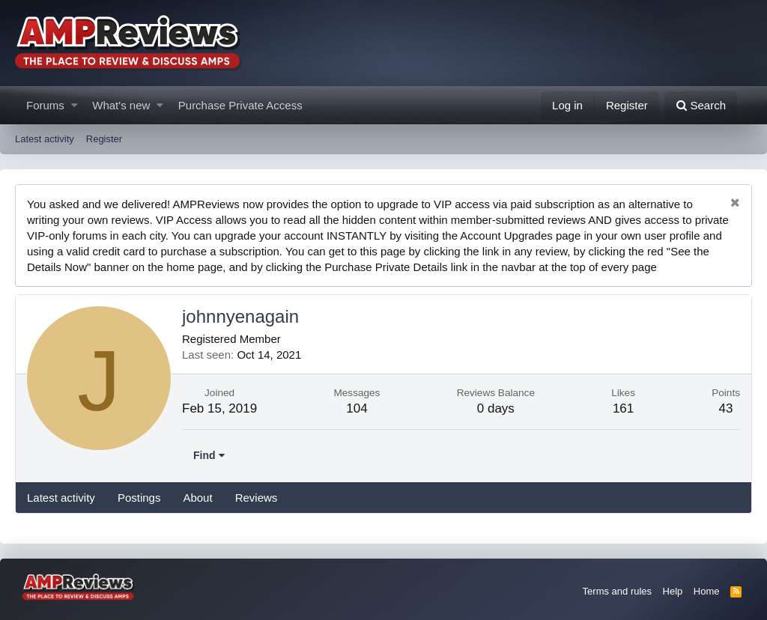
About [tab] (197, 497)
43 (726, 408)
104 (356, 408)
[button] (74, 105)
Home (707, 591)
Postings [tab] (139, 497)
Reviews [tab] (256, 497)
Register (104, 139)
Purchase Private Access (240, 105)
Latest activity (44, 139)
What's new (121, 105)
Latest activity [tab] (61, 497)
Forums (45, 105)
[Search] (700, 105)
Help (673, 591)
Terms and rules (617, 591)
